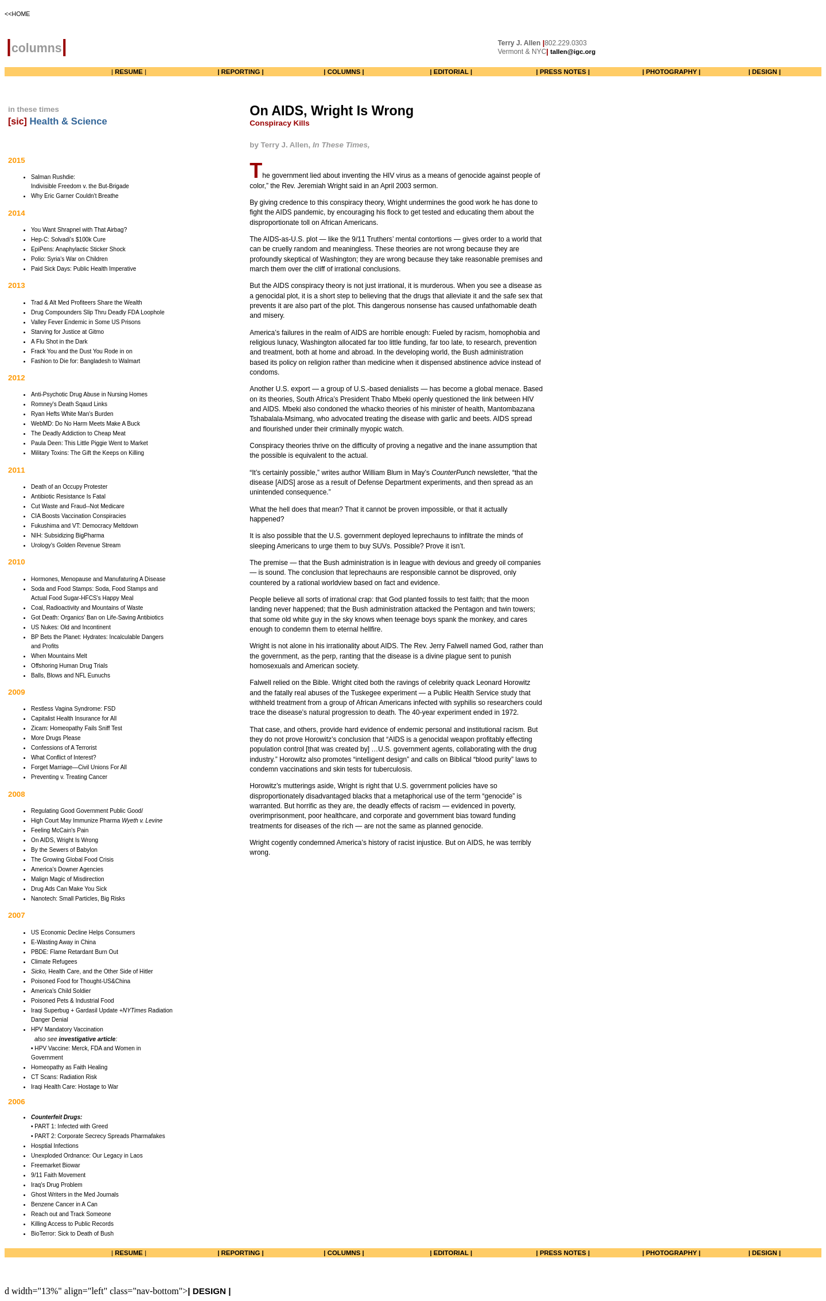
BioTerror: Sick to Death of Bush (72, 1233)
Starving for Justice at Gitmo (67, 332)
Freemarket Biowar (55, 1165)
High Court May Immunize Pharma (96, 820)
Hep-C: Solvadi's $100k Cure (68, 239)
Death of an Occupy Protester (69, 487)
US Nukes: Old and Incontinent (71, 627)
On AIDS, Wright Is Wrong (64, 840)
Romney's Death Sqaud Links (69, 404)
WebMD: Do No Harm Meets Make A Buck (85, 423)
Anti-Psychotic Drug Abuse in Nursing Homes (89, 394)
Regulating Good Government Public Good (86, 811)
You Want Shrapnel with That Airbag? (79, 230)
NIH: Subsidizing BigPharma (67, 535)
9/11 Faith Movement (58, 1175)
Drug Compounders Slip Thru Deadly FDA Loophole (98, 312)
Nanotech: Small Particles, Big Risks (78, 898)
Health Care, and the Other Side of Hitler (100, 971)
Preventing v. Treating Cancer (69, 777)
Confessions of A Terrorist (64, 748)
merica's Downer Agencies (69, 869)
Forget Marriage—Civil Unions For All (79, 767)
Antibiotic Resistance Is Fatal (68, 496)
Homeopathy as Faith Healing (69, 1067)
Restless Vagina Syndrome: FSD (73, 709)
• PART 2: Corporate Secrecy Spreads (80, 1136)
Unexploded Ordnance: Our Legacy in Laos (87, 1155)
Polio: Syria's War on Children (69, 259)
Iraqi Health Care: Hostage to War (74, 1087)
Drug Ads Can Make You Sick (69, 889)
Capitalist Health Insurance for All (73, 718)
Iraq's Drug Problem (57, 1185)
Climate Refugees (54, 962)
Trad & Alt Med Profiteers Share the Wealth (86, 302)
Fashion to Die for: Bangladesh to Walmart (85, 361)
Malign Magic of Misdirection (67, 879)
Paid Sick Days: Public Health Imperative (83, 269)
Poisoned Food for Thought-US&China (80, 981)
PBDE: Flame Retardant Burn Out (74, 952)
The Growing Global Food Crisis (72, 859)
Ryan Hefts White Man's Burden (72, 414)
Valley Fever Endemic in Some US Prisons (86, 322)
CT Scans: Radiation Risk (64, 1077)
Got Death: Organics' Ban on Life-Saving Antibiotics (97, 617)
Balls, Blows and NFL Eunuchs (70, 675)
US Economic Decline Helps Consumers (83, 932)
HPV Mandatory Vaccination (67, 1029)
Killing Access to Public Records (72, 1224)
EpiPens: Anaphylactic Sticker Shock (78, 249)
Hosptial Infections (55, 1146)
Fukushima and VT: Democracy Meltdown (84, 526)
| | (128, 71)
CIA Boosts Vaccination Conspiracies (78, 516)
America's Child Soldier (61, 991)
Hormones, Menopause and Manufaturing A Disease (98, 579)
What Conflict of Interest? (63, 757)
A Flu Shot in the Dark (59, 341)
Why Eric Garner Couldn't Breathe (75, 196)
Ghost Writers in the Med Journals (75, 1194)
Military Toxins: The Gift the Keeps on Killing (87, 453)
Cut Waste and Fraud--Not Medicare (77, 506)
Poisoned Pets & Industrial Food (72, 1001)
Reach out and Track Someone (71, 1214)
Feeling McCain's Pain (59, 830)
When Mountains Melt (59, 656)
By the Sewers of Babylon (64, 850)
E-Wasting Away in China (63, 942)
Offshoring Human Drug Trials (69, 666)
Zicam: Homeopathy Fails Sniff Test (76, 728)
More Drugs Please (56, 738)
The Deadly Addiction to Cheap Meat (78, 433)
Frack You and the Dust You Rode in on (82, 351)
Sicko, (39, 971)
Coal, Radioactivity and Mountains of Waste (87, 608)
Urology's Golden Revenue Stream (75, 545)
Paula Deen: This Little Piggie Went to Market (89, 443)
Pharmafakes (147, 1136)
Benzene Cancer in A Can (64, 1204)
